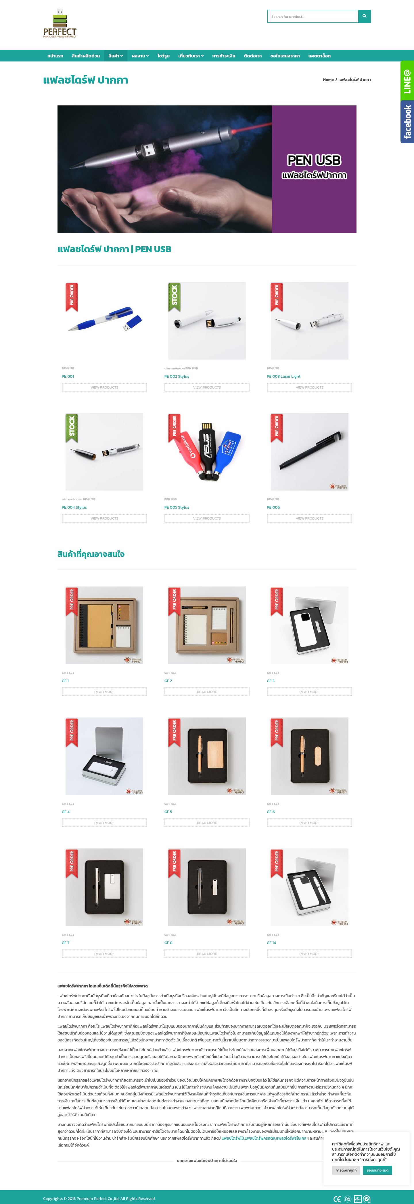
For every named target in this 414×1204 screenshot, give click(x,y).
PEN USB (68, 364)
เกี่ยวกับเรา (191, 52)
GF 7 (66, 939)
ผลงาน (140, 52)
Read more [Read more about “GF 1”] (105, 688)
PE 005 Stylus (176, 504)
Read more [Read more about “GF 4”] (105, 819)
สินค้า (115, 52)
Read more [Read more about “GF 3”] (310, 688)
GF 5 (168, 808)
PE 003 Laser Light (283, 373)
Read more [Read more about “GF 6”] (310, 819)
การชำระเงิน (223, 52)
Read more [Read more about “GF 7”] (105, 950)
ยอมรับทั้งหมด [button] (378, 1170)
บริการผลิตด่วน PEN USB (181, 364)
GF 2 (168, 677)
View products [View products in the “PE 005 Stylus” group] (207, 514)
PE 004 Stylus (74, 504)
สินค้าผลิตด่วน (86, 52)
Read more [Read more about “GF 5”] (207, 819)
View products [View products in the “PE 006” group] (309, 514)
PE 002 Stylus (176, 373)
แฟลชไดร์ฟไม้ (233, 1135)
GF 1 (65, 677)
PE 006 (273, 504)
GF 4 (66, 808)
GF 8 (168, 939)
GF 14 (271, 939)
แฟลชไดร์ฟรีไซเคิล (291, 1135)
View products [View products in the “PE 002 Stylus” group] (207, 383)
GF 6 (271, 808)
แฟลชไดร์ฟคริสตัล (260, 1135)
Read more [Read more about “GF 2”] (207, 688)
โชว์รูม (164, 52)
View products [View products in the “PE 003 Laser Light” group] (309, 383)
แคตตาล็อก (319, 52)
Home (328, 76)
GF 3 (271, 677)
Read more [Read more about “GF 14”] (310, 950)
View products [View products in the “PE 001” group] (104, 383)
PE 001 (68, 373)
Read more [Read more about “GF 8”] (207, 950)
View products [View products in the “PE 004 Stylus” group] (104, 514)
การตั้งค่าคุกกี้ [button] (346, 1170)
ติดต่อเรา (253, 52)
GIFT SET (68, 669)
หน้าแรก (55, 52)
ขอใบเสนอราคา (285, 52)
